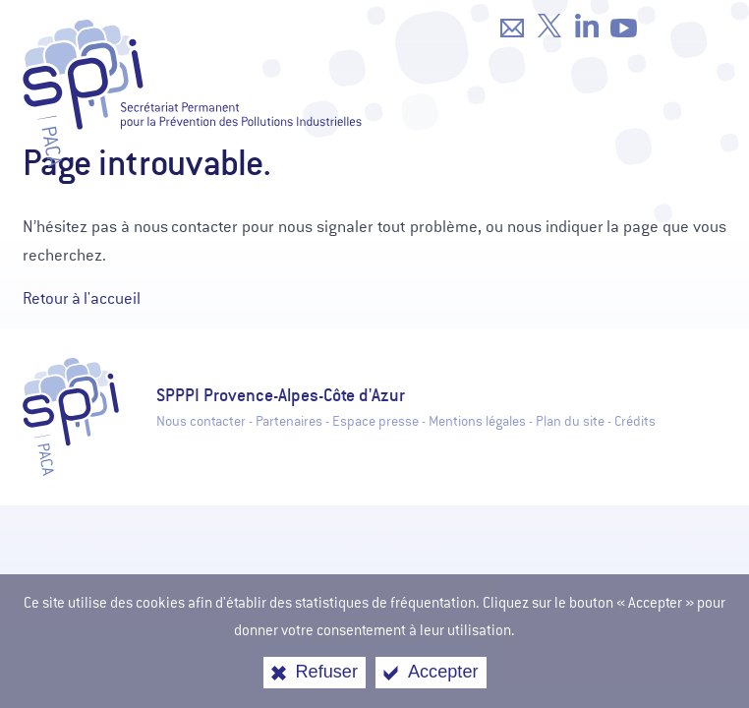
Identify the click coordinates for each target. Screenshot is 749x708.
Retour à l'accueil (82, 298)
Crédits (635, 421)
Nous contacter (201, 421)
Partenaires (289, 421)
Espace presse (375, 421)
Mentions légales (477, 421)
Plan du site (570, 421)
